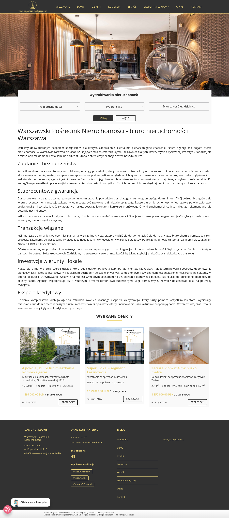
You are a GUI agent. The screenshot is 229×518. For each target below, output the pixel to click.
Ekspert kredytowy (156, 6)
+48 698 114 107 (79, 437)
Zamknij (183, 513)
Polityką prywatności (105, 513)
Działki (96, 6)
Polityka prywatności (173, 439)
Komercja (114, 6)
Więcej (126, 118)
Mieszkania (63, 6)
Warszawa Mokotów (81, 471)
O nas (180, 6)
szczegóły (68, 402)
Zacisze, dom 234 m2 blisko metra (174, 370)
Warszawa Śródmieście (83, 484)
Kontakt (196, 6)
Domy (80, 6)
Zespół (132, 6)
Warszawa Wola (79, 477)
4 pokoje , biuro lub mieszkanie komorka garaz (48, 370)
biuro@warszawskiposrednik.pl (86, 442)
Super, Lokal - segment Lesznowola (106, 370)
